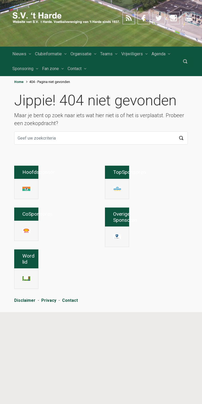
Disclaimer (25, 392)
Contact (75, 68)
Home (19, 82)
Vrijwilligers (132, 53)
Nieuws (19, 53)
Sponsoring (22, 68)
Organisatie (81, 53)
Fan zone (50, 68)
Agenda (158, 53)
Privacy (48, 392)
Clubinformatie (48, 53)
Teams (106, 53)
